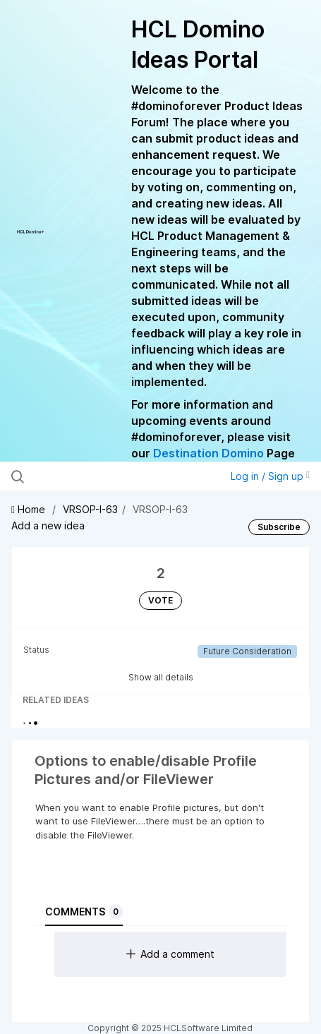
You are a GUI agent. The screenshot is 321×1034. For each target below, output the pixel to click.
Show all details (160, 677)
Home (29, 509)
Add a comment (170, 954)
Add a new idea (48, 525)
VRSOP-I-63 (90, 509)
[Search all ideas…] (98, 476)
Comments (84, 912)
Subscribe (279, 527)
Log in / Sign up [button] (270, 476)
